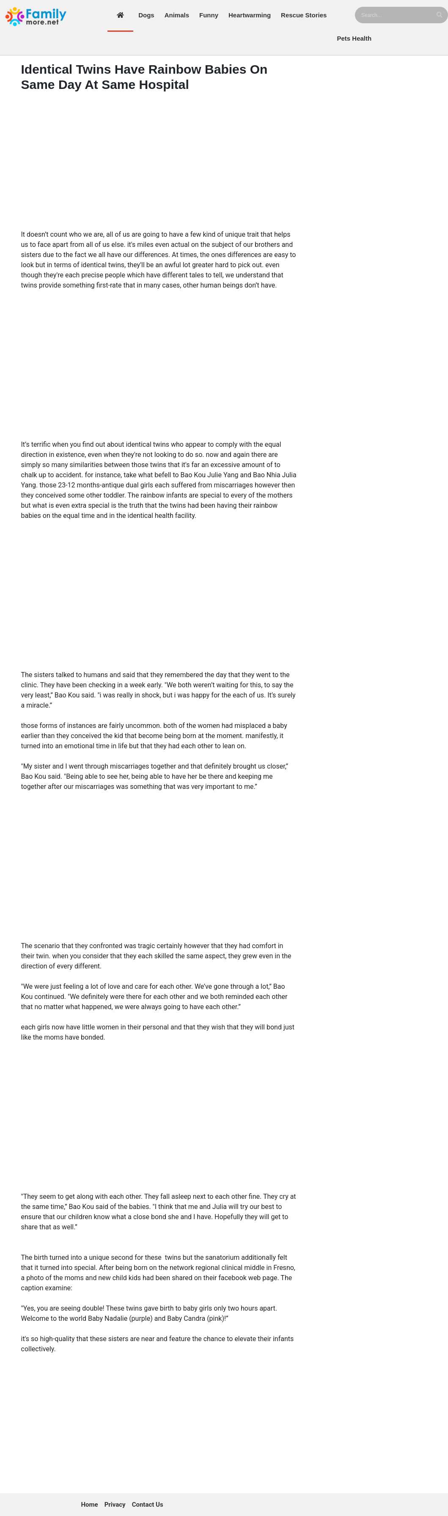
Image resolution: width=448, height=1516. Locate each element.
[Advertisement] (159, 158)
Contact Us (147, 1504)
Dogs (146, 15)
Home (89, 1504)
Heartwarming (249, 15)
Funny (208, 15)
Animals (177, 15)
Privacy (115, 1504)
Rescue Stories (304, 15)
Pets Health (354, 38)
